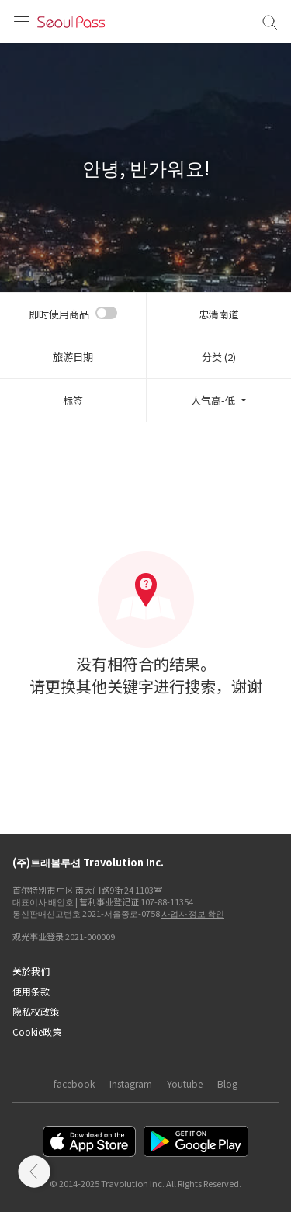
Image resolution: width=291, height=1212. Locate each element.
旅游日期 (73, 356)
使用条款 (31, 991)
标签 (73, 400)
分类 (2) (219, 356)
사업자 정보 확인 (192, 913)
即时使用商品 (59, 314)
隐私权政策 (35, 1011)
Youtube (185, 1083)
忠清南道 (219, 314)
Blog (227, 1083)
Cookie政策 (36, 1031)
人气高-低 (213, 400)
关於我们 (31, 971)
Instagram (130, 1083)
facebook (74, 1083)
